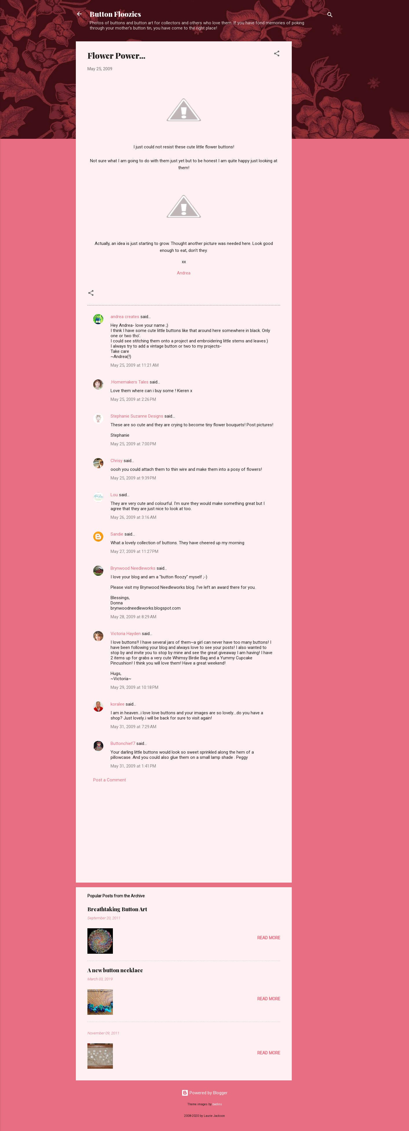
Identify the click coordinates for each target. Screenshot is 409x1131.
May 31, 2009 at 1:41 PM (133, 766)
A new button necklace (115, 970)
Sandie (117, 534)
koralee (117, 704)
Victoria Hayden (126, 633)
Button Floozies (115, 14)
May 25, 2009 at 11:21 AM (135, 365)
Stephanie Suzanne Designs (137, 416)
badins (217, 1104)
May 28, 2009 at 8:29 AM (133, 616)
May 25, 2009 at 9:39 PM (133, 478)
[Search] (330, 16)
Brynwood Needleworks (133, 568)
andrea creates (125, 316)
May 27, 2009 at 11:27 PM (134, 551)
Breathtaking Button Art (117, 909)
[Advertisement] (314, 128)
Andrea (183, 273)
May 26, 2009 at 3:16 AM (133, 517)
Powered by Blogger (204, 1092)
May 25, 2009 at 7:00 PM (133, 444)
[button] (276, 54)
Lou (114, 494)
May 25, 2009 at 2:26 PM (133, 399)
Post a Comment (109, 780)
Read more (268, 937)
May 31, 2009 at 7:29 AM (133, 726)
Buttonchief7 (123, 743)
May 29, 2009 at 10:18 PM (134, 687)
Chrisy (116, 460)
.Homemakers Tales (129, 382)
